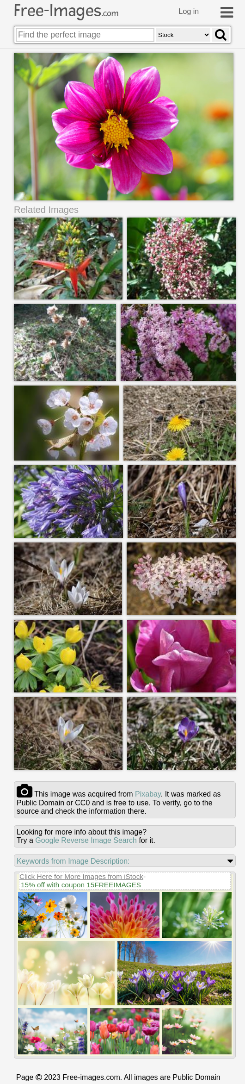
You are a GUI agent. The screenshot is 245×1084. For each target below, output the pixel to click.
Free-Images (66, 10)
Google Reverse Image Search (86, 840)
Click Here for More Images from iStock (81, 876)
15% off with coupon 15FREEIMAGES (81, 885)
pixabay (148, 794)
